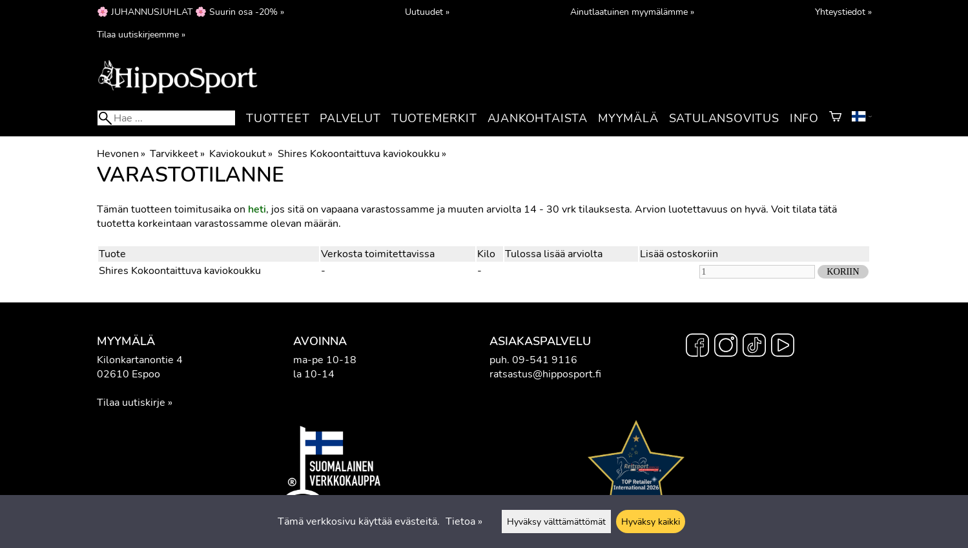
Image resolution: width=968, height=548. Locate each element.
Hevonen (121, 154)
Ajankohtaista (538, 118)
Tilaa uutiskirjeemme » (141, 34)
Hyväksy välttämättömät (556, 521)
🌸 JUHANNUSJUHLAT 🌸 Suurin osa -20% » (190, 11)
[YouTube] (782, 347)
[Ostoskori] (835, 118)
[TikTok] (754, 347)
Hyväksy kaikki (650, 521)
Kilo (486, 254)
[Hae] (166, 118)
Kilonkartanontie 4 (140, 360)
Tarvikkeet (177, 154)
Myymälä (628, 118)
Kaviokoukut (241, 154)
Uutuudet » (427, 11)
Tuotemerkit (434, 118)
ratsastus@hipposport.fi (545, 374)
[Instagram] (725, 347)
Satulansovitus (724, 118)
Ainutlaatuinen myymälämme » (632, 11)
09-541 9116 (544, 360)
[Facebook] (697, 347)
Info (804, 118)
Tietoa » (464, 521)
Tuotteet (277, 118)
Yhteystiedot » (843, 11)
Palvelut (350, 118)
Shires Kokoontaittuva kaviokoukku (362, 154)
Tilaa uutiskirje (131, 402)
